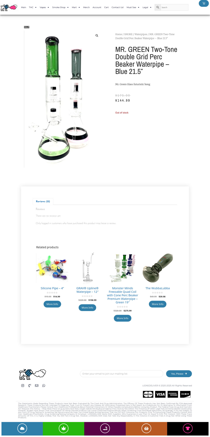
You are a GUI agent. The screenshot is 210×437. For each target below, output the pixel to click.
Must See (133, 7)
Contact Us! (118, 7)
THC (33, 7)
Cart (106, 7)
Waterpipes (141, 34)
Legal (147, 7)
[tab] (43, 201)
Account (97, 7)
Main (23, 7)
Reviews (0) (43, 201)
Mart (76, 7)
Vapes (44, 7)
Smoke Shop (60, 7)
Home (118, 34)
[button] (97, 35)
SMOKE (128, 34)
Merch (86, 7)
